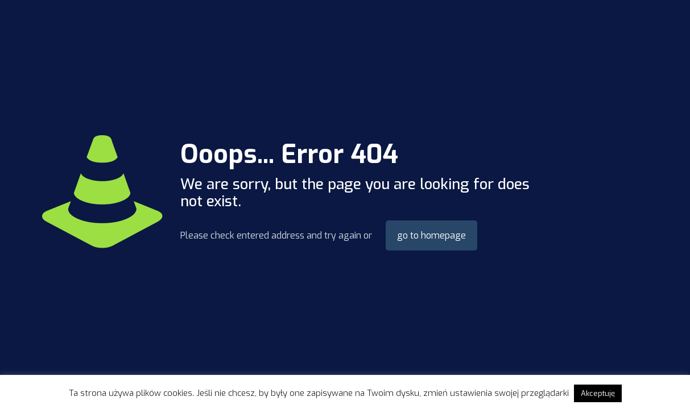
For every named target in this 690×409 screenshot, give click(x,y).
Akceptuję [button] (598, 393)
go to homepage (431, 235)
